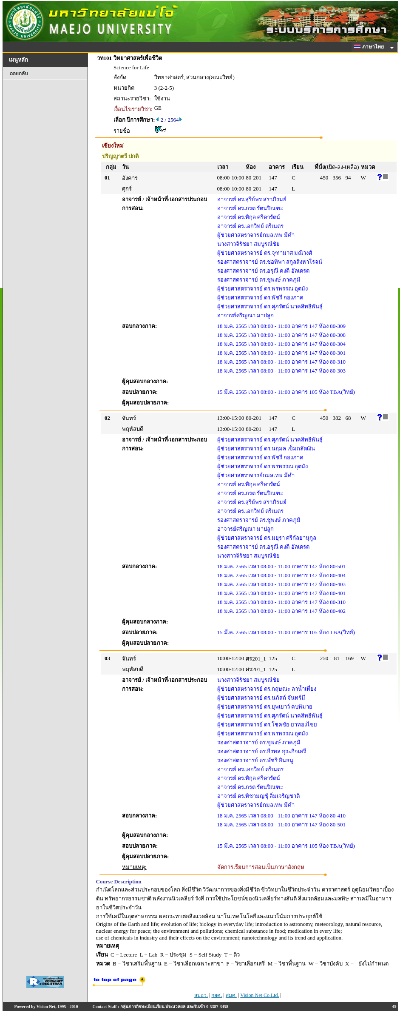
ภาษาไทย (370, 47)
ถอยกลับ (19, 73)
